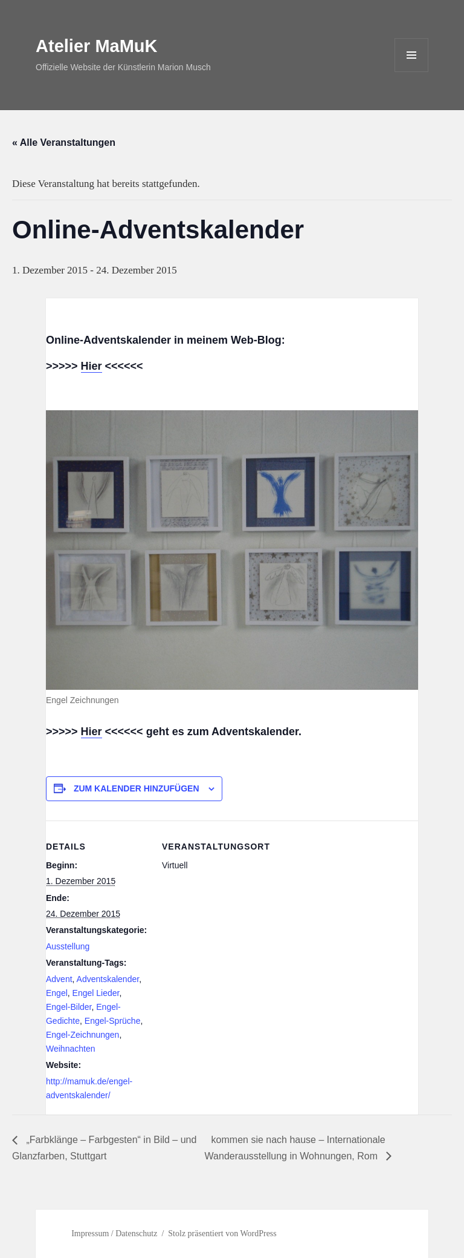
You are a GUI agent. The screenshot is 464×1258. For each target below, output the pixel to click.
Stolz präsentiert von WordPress (222, 1233)
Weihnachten (70, 1048)
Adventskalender (108, 979)
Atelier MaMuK (96, 46)
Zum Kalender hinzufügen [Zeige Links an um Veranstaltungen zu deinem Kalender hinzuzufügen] (136, 788)
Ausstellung (67, 946)
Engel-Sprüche (113, 1021)
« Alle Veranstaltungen (63, 142)
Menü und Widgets (411, 71)
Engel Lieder (96, 993)
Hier (91, 366)
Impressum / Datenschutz (114, 1233)
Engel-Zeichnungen (82, 1035)
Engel (57, 993)
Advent (59, 979)
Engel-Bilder (69, 1007)
